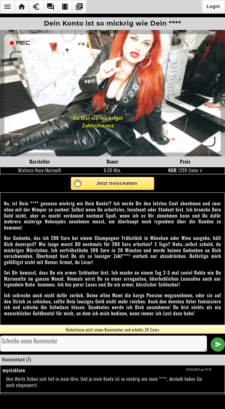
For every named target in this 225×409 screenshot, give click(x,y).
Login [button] (213, 6)
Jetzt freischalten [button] (116, 183)
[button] (7, 7)
